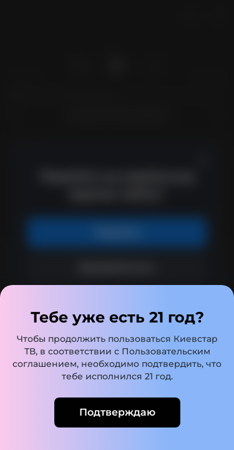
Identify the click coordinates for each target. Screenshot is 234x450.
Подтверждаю (117, 412)
